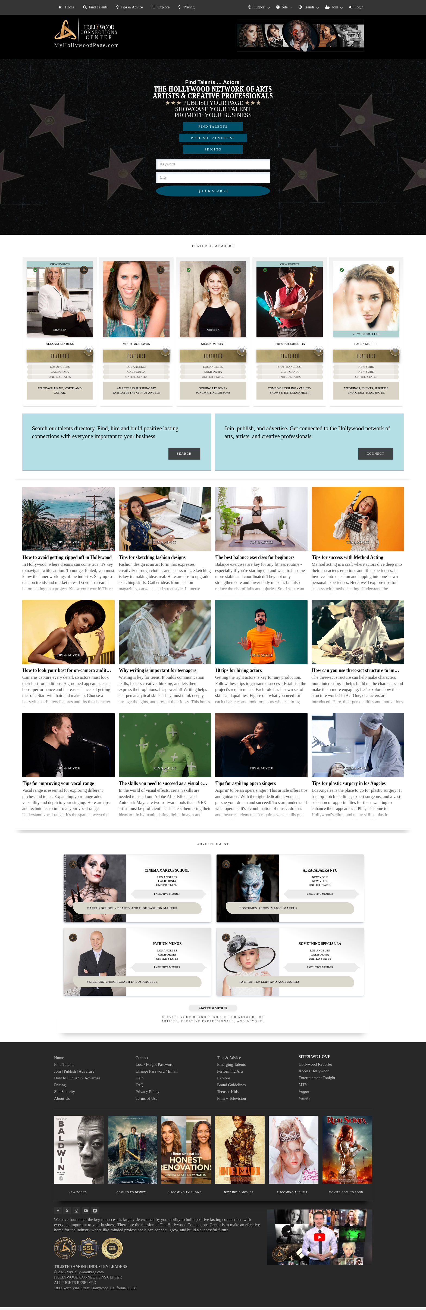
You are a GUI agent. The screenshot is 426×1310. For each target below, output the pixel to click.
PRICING (213, 149)
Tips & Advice (129, 7)
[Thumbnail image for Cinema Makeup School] (137, 891)
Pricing (186, 7)
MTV (303, 1087)
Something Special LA (320, 946)
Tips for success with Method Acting (347, 560)
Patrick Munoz (167, 946)
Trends (306, 7)
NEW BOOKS (77, 1194)
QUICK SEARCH (213, 191)
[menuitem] (66, 7)
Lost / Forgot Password (154, 1067)
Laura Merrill (366, 343)
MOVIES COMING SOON (346, 1194)
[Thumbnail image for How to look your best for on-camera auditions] (68, 635)
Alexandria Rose (60, 343)
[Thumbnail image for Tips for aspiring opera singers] (261, 748)
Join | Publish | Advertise (74, 1074)
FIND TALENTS (212, 126)
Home (66, 7)
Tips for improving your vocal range (58, 786)
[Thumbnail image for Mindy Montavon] (136, 299)
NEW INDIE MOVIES (238, 1194)
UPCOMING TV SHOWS (185, 1194)
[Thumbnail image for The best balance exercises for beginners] (261, 522)
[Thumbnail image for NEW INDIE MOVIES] (240, 1152)
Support (256, 7)
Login (356, 7)
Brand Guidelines (231, 1087)
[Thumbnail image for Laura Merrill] (366, 299)
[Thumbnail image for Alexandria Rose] (60, 299)
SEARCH (184, 456)
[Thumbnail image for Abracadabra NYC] (290, 891)
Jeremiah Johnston (289, 343)
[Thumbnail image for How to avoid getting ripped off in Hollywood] (68, 522)
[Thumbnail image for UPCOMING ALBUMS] (293, 1152)
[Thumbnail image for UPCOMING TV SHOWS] (186, 1152)
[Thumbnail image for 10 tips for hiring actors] (261, 635)
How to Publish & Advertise (77, 1081)
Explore (161, 7)
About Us (62, 1101)
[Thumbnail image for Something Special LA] (290, 964)
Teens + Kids (228, 1094)
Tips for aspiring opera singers (245, 786)
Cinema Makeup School (167, 873)
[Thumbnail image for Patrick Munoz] (137, 964)
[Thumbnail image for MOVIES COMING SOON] (347, 1152)
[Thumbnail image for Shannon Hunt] (213, 299)
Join (331, 7)
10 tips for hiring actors (238, 673)
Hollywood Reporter (315, 1067)
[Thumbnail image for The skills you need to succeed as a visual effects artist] (165, 748)
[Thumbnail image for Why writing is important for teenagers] (165, 635)
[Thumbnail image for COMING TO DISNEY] (133, 1152)
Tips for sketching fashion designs (152, 560)
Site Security (64, 1094)
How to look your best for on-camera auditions (68, 673)
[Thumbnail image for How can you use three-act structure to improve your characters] (358, 635)
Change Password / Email (157, 1074)
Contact (142, 1060)
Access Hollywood (314, 1074)
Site (282, 7)
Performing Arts (230, 1074)
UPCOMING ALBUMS (292, 1194)
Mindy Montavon (136, 343)
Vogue (304, 1094)
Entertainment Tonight (317, 1080)
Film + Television (231, 1101)
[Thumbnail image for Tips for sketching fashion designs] (165, 522)
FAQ (139, 1087)
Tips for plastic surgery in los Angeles (349, 786)
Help (139, 1081)
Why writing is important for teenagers (157, 673)
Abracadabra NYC (320, 873)
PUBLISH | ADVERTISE (213, 138)
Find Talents (95, 7)
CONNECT (375, 456)
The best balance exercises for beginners (255, 560)
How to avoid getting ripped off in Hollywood (67, 560)
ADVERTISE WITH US (213, 1011)
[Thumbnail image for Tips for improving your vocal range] (68, 748)
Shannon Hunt (213, 343)
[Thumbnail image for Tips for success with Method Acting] (358, 522)
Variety (304, 1101)
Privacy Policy (147, 1094)
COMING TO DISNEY (131, 1194)
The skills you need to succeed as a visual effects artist (172, 786)
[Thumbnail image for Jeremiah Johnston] (289, 299)
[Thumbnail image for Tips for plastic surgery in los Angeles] (358, 748)
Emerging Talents (231, 1067)
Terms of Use (147, 1101)
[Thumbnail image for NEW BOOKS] (79, 1152)
